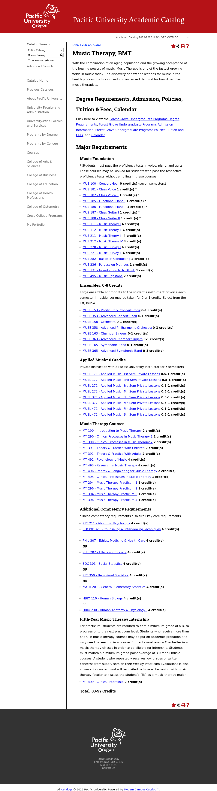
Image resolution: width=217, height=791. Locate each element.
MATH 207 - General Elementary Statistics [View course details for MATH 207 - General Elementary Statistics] (114, 587)
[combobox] (152, 37)
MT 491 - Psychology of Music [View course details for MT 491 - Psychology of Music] (105, 459)
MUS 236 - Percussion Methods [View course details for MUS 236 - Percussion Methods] (106, 264)
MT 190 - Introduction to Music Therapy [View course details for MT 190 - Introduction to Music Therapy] (112, 430)
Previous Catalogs (40, 89)
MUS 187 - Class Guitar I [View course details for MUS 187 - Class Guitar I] (101, 212)
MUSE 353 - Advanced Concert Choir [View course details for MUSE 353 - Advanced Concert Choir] (110, 316)
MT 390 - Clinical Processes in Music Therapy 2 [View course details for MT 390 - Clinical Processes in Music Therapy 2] (118, 442)
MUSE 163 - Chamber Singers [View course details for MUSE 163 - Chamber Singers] (105, 333)
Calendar (97, 135)
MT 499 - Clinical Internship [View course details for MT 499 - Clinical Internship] (103, 682)
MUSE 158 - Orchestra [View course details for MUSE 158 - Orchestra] (99, 322)
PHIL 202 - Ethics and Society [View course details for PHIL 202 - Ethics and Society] (105, 552)
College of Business (41, 175)
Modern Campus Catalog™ (141, 789)
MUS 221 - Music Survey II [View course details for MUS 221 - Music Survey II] (102, 253)
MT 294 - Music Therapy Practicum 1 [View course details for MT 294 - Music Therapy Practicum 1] (110, 482)
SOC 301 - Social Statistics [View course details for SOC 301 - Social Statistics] (102, 563)
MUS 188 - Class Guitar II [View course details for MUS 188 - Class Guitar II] (101, 218)
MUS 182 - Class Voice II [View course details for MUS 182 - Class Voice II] (101, 195)
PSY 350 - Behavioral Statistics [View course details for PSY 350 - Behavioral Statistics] (106, 575)
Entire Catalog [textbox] (36, 50)
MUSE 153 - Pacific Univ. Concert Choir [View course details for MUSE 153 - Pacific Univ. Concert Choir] (111, 310)
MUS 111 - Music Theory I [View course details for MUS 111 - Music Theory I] (102, 224)
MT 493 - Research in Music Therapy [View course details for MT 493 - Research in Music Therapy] (110, 465)
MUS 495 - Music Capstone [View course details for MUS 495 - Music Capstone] (103, 276)
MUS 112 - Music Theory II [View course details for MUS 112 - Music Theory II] (102, 230)
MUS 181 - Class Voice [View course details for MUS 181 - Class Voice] (99, 189)
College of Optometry (43, 206)
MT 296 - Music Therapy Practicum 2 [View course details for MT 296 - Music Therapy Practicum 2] (110, 488)
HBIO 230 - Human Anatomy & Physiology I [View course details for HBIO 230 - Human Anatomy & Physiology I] (115, 610)
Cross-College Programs (45, 215)
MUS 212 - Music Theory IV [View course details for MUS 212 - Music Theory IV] (103, 241)
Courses (33, 152)
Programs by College (42, 143)
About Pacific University (44, 98)
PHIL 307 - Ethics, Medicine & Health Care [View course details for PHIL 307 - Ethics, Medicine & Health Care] (114, 540)
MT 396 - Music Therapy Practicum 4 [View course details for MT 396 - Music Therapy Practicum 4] (110, 500)
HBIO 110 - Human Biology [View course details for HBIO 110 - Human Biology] (103, 598)
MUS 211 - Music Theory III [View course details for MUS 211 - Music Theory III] (103, 236)
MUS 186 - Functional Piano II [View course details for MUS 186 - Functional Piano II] (104, 207)
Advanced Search (40, 66)
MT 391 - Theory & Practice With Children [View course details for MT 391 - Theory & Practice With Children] (114, 448)
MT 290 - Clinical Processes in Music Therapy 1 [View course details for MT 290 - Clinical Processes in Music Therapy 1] (118, 436)
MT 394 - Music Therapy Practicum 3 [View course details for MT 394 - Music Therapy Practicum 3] (110, 494)
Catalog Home (37, 80)
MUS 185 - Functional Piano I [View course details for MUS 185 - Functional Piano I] (104, 201)
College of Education (42, 184)
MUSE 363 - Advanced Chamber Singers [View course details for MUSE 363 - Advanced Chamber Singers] (113, 339)
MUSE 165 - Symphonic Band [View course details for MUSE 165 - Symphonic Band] (104, 345)
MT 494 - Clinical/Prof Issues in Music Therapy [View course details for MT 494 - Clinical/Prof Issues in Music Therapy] (117, 477)
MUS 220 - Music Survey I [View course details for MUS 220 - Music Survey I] (102, 247)
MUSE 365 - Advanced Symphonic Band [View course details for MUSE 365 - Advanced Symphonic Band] (112, 351)
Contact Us (108, 767)
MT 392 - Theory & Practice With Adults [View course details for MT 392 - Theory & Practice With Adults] (112, 454)
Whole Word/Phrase (43, 60)
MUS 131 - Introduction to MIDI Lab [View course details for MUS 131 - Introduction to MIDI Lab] (109, 270)
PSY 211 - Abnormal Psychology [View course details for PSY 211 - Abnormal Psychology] (106, 523)
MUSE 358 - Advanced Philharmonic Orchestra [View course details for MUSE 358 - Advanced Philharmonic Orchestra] (117, 327)
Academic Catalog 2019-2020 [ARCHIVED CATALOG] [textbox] (147, 37)
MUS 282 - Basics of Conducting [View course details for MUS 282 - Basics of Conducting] (107, 259)
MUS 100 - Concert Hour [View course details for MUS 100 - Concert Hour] (101, 183)
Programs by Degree (42, 134)
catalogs (66, 789)
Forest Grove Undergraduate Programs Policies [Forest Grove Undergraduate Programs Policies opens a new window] (130, 130)
